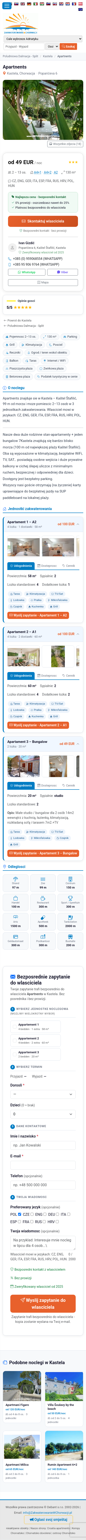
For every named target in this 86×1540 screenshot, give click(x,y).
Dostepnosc (47, 565)
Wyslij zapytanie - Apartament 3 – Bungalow (43, 853)
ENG (40, 1214)
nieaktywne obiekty (17, 1528)
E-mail (16, 1156)
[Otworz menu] (6, 5)
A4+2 (48, 172)
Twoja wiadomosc (35, 1231)
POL (15, 1214)
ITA (65, 1214)
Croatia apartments (58, 1528)
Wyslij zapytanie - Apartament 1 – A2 (38, 615)
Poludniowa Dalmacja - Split (20, 56)
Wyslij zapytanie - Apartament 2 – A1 (38, 725)
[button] (43, 305)
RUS (40, 1222)
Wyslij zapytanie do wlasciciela (43, 1303)
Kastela (48, 56)
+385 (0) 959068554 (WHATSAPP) (35, 259)
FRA (28, 1222)
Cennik (68, 565)
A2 (56, 172)
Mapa (42, 282)
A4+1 (38, 172)
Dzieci (22, 1105)
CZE (28, 1214)
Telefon (26, 1176)
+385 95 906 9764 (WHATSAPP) (33, 264)
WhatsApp (26, 272)
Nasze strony (38, 1528)
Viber (62, 272)
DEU (53, 1214)
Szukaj (68, 46)
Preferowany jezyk (35, 1207)
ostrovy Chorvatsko (64, 1533)
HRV (52, 1222)
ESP (15, 1222)
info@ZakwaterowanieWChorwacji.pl (47, 1512)
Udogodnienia (21, 565)
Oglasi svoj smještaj (48, 1519)
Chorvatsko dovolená (38, 1533)
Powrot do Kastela (17, 320)
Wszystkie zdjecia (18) (65, 144)
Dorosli (17, 1085)
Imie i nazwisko (24, 1136)
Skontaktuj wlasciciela (43, 221)
